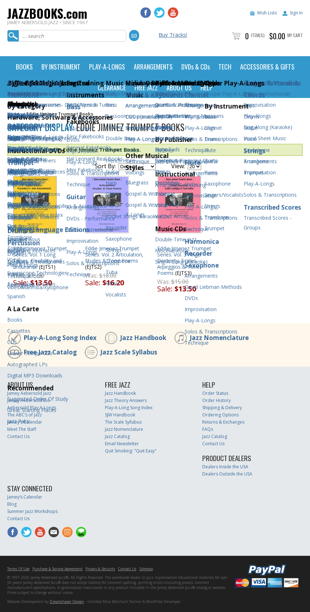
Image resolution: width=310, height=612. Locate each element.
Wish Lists (267, 13)
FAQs (207, 429)
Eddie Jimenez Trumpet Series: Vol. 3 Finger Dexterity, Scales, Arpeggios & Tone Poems (184, 260)
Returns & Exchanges (223, 422)
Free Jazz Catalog (50, 352)
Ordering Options (220, 415)
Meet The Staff (21, 429)
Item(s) (258, 35)
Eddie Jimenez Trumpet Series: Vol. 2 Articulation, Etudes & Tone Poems (114, 254)
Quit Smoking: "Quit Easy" (130, 451)
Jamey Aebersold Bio (28, 400)
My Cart (295, 35)
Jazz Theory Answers (126, 400)
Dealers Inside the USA (225, 467)
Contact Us (18, 436)
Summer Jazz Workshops (32, 511)
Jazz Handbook (143, 338)
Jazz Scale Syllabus (128, 352)
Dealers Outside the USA (227, 474)
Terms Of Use (18, 568)
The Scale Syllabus (123, 422)
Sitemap (146, 568)
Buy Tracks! (173, 34)
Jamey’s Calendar (24, 422)
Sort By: (105, 166)
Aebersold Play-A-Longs (31, 408)
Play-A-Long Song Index (60, 338)
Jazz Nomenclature (219, 338)
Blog (12, 504)
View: (178, 166)
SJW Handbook (120, 415)
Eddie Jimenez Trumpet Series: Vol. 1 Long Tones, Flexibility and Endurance (40, 257)
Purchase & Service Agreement (57, 568)
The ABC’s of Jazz (24, 415)
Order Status (215, 393)
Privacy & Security (100, 568)
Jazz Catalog (117, 436)
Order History (216, 400)
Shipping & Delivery (222, 408)
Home (13, 114)
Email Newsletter (122, 444)
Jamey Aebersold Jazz (29, 393)
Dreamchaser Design (67, 601)
